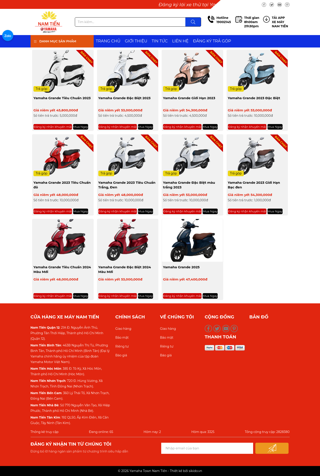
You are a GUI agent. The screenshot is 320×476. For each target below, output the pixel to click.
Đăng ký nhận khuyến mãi (53, 126)
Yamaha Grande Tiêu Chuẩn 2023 (62, 98)
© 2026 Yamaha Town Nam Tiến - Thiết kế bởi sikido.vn (160, 471)
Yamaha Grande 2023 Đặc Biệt (254, 98)
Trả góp (41, 89)
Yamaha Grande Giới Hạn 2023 (189, 98)
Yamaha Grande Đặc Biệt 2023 (124, 98)
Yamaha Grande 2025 (181, 267)
